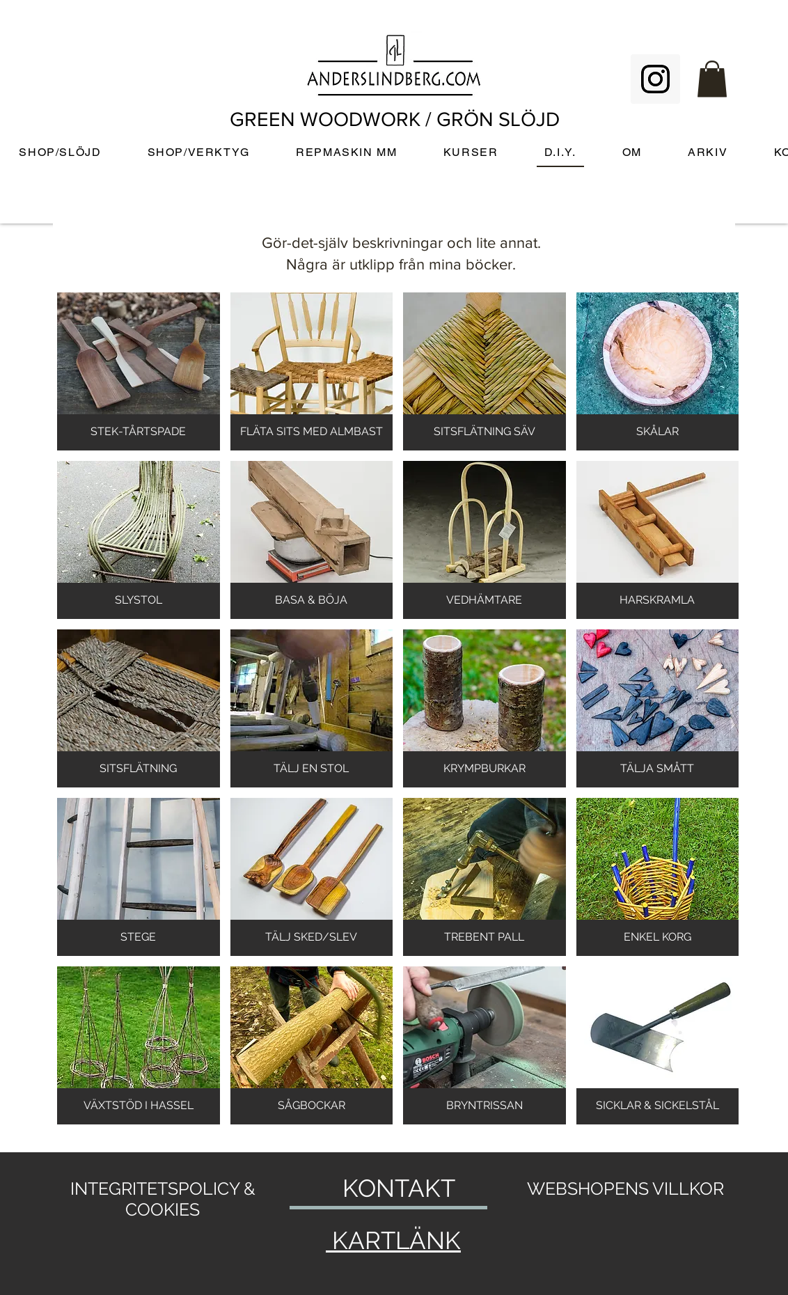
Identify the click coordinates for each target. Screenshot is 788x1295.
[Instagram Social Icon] (655, 79)
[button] (712, 79)
